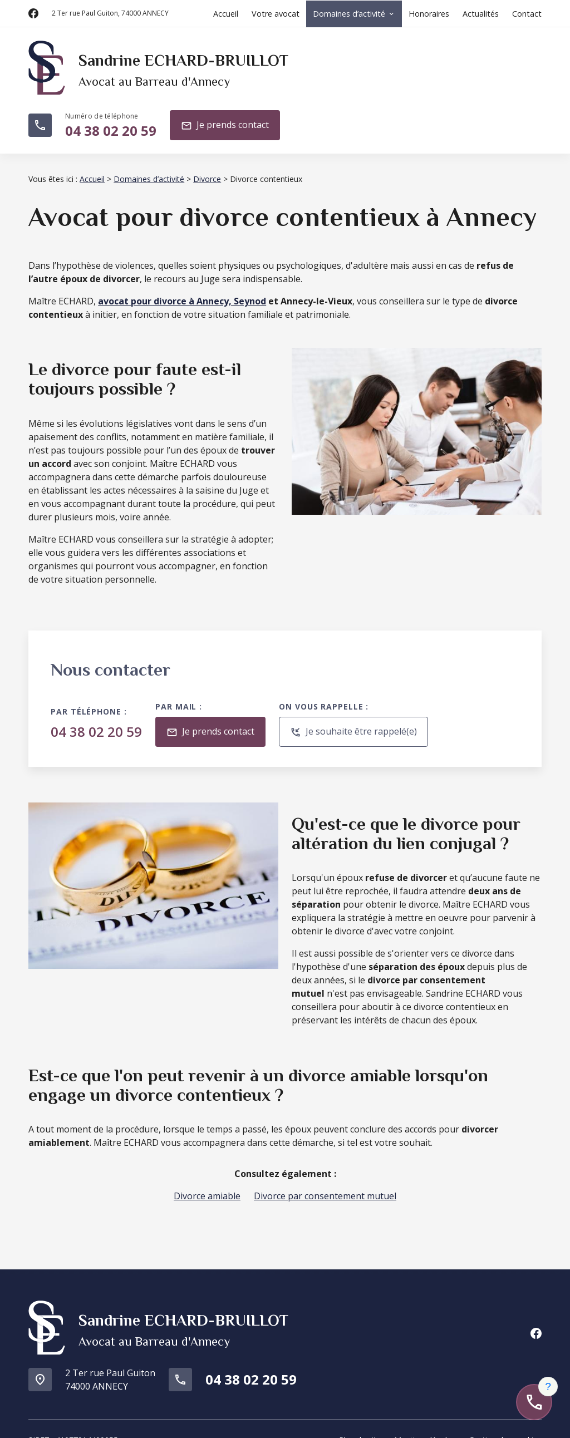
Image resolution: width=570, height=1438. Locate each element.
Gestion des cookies (505, 1419)
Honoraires (429, 13)
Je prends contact (225, 114)
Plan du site (360, 1419)
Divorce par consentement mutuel (325, 1182)
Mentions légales (424, 1419)
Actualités (481, 13)
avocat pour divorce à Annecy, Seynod (182, 288)
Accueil (225, 13)
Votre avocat (275, 13)
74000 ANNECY (110, 13)
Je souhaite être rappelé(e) (353, 719)
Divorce (207, 165)
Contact (527, 13)
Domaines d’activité (349, 13)
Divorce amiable (207, 1182)
